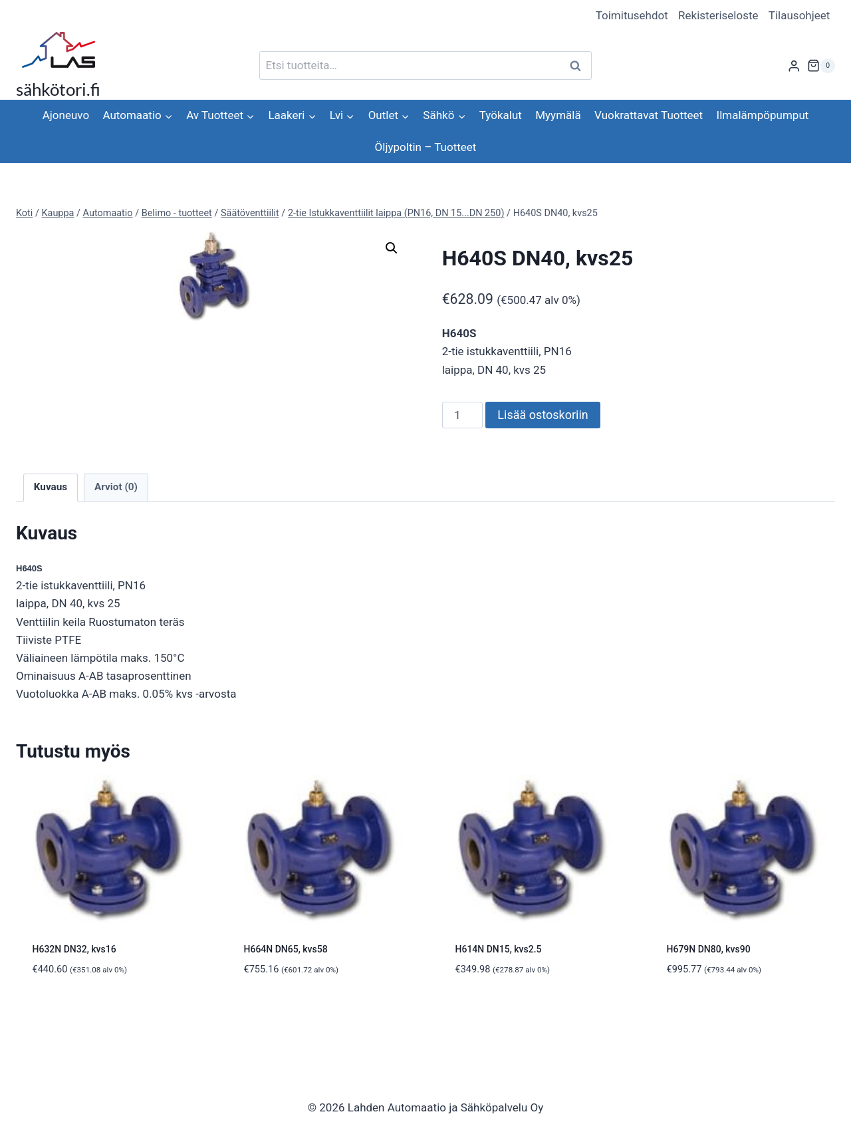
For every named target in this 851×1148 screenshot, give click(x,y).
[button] (392, 248)
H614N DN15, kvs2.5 (498, 949)
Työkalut (500, 115)
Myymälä (557, 115)
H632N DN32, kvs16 (74, 949)
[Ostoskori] (821, 66)
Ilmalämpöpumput (763, 115)
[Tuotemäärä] (462, 415)
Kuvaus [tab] (50, 487)
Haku (579, 65)
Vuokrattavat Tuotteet (648, 115)
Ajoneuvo (66, 115)
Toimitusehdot (632, 15)
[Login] (793, 65)
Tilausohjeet (799, 15)
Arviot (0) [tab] (116, 487)
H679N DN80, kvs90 (709, 949)
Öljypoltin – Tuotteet (426, 147)
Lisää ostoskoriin (542, 415)
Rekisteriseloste (718, 15)
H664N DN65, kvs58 (286, 949)
